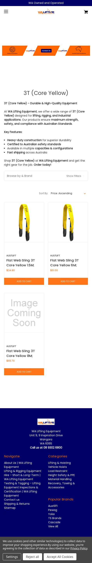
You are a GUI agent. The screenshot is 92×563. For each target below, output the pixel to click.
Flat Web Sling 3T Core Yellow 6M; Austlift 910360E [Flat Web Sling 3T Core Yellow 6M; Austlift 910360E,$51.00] (64, 265)
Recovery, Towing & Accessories (61, 485)
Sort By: (43, 193)
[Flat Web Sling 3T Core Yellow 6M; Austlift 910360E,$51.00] (68, 222)
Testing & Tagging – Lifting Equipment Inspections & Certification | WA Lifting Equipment (22, 489)
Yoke (51, 514)
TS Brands (54, 518)
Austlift (53, 506)
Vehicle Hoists (57, 467)
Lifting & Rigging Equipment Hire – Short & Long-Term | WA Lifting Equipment (22, 475)
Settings (12, 557)
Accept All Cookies (60, 557)
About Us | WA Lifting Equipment (18, 465)
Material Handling (60, 479)
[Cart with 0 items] (79, 10)
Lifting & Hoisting (59, 463)
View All (53, 526)
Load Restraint (57, 471)
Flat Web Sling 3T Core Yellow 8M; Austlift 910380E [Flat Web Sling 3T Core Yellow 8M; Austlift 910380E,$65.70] (20, 356)
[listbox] (68, 193)
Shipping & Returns (17, 504)
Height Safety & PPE (61, 475)
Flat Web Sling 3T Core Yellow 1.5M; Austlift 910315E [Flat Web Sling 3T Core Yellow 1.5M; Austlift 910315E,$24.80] (20, 265)
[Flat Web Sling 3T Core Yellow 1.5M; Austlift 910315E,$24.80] (24, 222)
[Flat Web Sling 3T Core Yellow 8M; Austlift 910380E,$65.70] (24, 313)
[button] (46, 41)
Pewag (52, 510)
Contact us (11, 500)
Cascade (54, 522)
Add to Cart (24, 281)
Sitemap (10, 508)
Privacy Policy (78, 548)
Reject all (32, 557)
